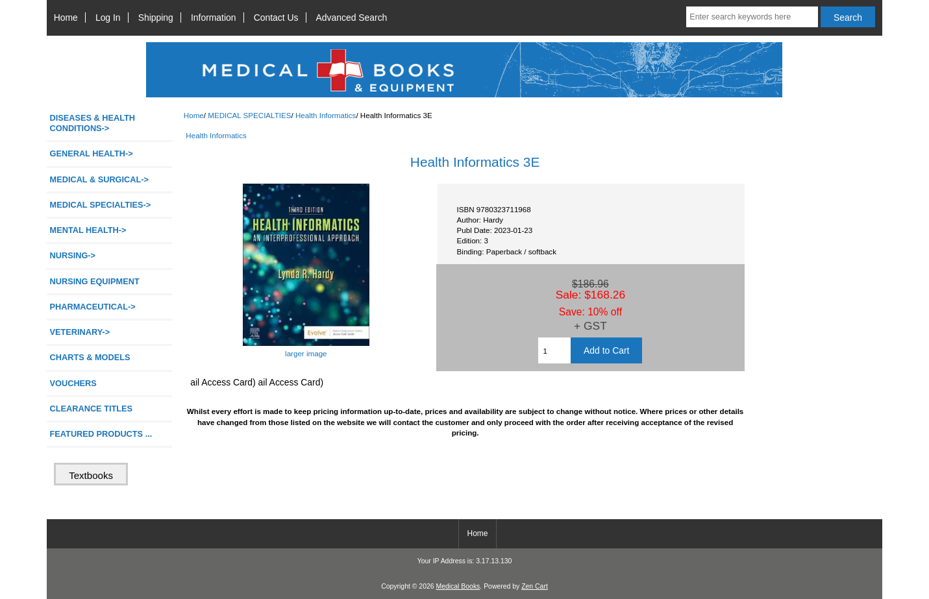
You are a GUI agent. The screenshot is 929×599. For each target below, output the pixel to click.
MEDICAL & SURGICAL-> (99, 179)
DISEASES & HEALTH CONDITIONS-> (93, 123)
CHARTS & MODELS (90, 357)
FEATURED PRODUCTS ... (101, 434)
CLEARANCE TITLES (91, 408)
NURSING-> (73, 255)
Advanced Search (352, 17)
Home (66, 17)
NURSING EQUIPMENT (95, 281)
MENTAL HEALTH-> (88, 230)
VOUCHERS (73, 383)
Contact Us (276, 17)
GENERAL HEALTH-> (91, 153)
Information (213, 17)
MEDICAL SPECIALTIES (249, 115)
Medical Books (458, 586)
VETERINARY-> (80, 332)
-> (100, 205)
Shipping (155, 17)
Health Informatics (325, 115)
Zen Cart (534, 586)
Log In (108, 17)
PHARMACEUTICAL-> (93, 307)
